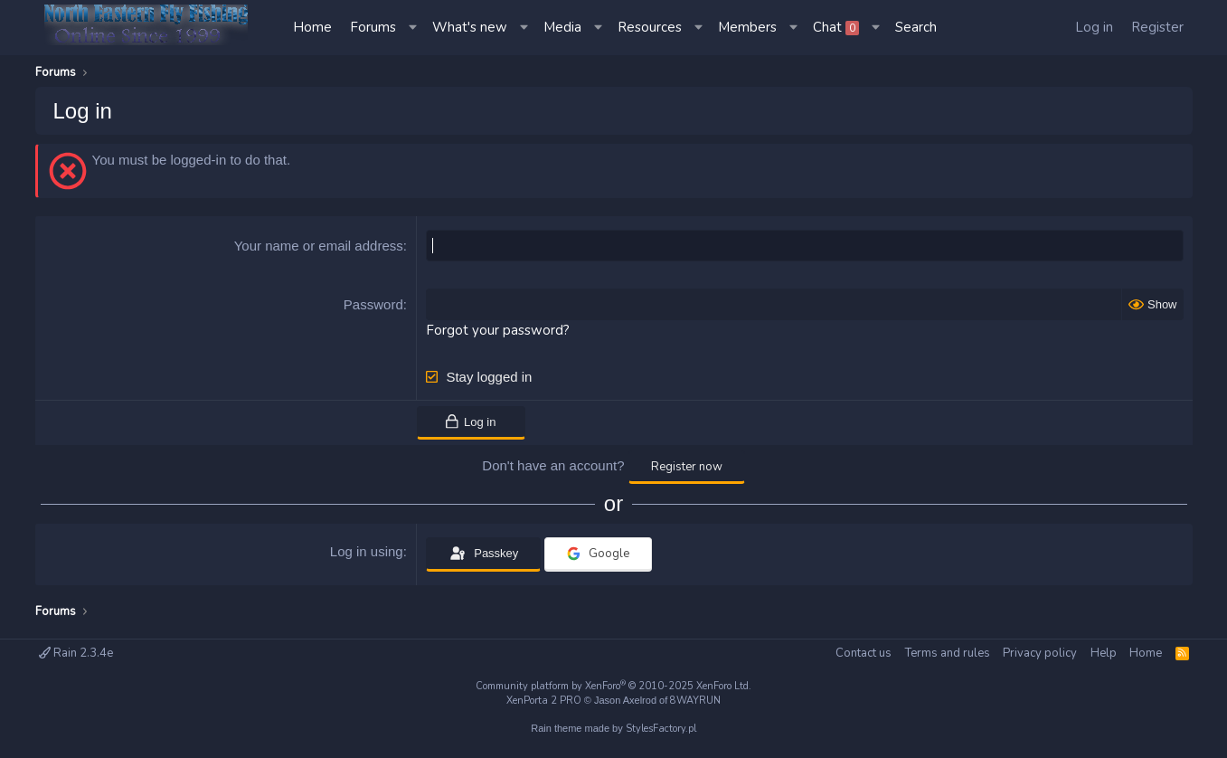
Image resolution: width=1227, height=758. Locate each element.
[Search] (916, 27)
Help (1103, 653)
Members (747, 27)
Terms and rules (947, 653)
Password (373, 304)
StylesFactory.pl (661, 728)
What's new (469, 27)
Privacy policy (1040, 653)
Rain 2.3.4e (76, 653)
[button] (414, 27)
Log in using (366, 551)
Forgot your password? (498, 330)
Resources (650, 27)
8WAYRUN (695, 700)
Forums (373, 27)
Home (312, 27)
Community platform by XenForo (613, 686)
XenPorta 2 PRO (543, 700)
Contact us (863, 653)
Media (562, 27)
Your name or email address (318, 245)
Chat (836, 27)
